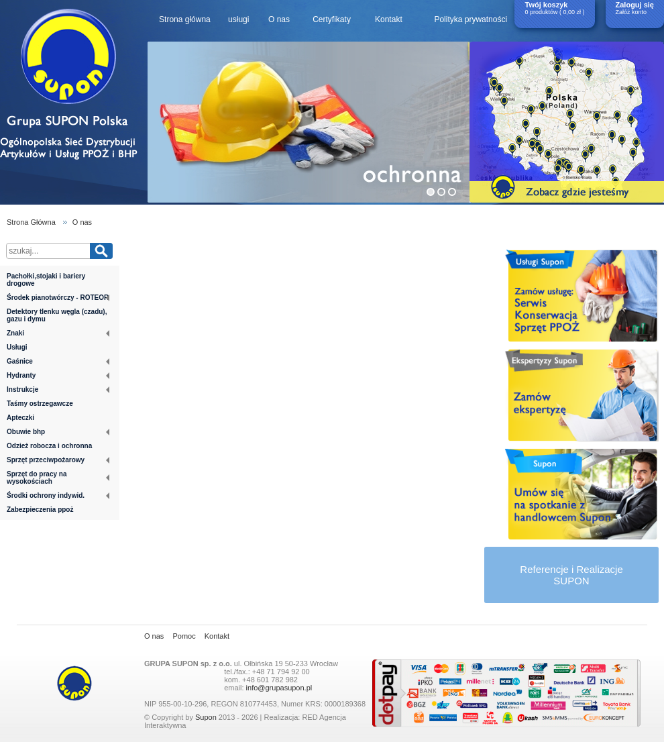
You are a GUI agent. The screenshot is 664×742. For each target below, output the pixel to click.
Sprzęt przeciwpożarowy (58, 460)
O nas (279, 19)
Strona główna (185, 19)
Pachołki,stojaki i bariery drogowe (46, 279)
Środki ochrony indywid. (58, 495)
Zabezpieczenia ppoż (40, 509)
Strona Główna (31, 222)
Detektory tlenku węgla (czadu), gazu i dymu (57, 315)
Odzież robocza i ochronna (49, 445)
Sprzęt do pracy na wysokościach (58, 477)
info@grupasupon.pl (279, 688)
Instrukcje (58, 389)
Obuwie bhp (58, 431)
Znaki (58, 333)
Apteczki (20, 417)
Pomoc (183, 636)
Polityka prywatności (470, 19)
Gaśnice (58, 361)
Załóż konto (631, 12)
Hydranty (58, 375)
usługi (238, 19)
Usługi (17, 347)
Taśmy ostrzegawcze (40, 403)
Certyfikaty (332, 19)
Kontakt (388, 19)
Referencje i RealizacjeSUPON (571, 575)
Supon (206, 717)
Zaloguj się (635, 5)
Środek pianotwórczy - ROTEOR (58, 297)
